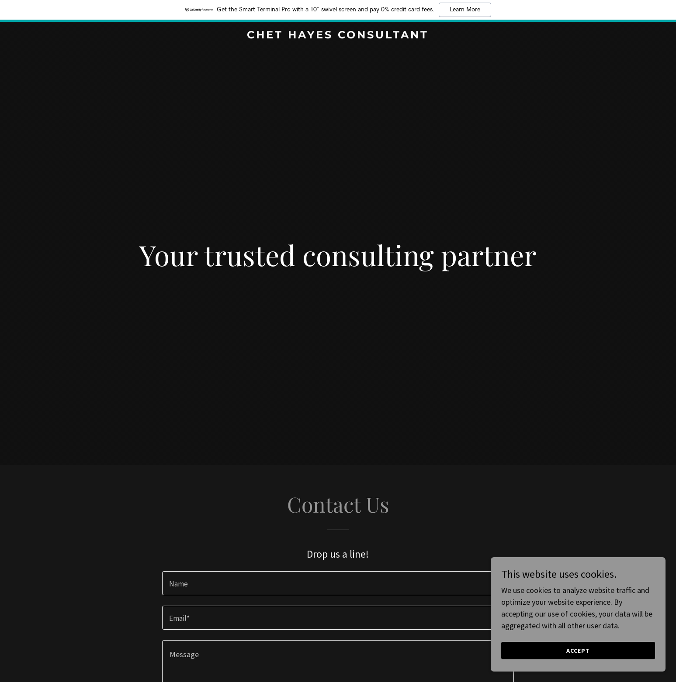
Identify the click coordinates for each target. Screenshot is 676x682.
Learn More (465, 10)
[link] (338, 36)
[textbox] (338, 583)
